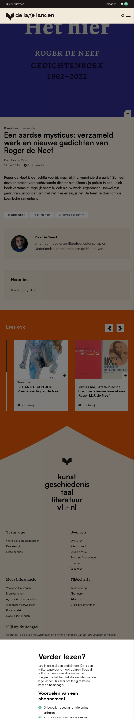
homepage (56, 685)
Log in (42, 665)
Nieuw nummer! (15, 4)
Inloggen (111, 4)
